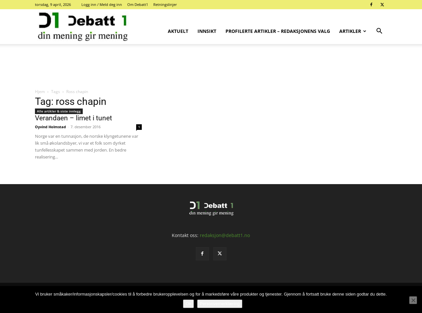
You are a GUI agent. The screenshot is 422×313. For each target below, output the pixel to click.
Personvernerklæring (220, 303)
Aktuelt (178, 31)
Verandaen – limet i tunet (73, 118)
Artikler (352, 31)
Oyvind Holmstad (50, 126)
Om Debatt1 (137, 4)
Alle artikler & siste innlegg (59, 111)
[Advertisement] (211, 67)
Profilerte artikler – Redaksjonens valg (278, 31)
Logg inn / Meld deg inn (101, 4)
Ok (188, 303)
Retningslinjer (165, 4)
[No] (413, 300)
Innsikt (206, 31)
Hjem (40, 91)
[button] (379, 32)
